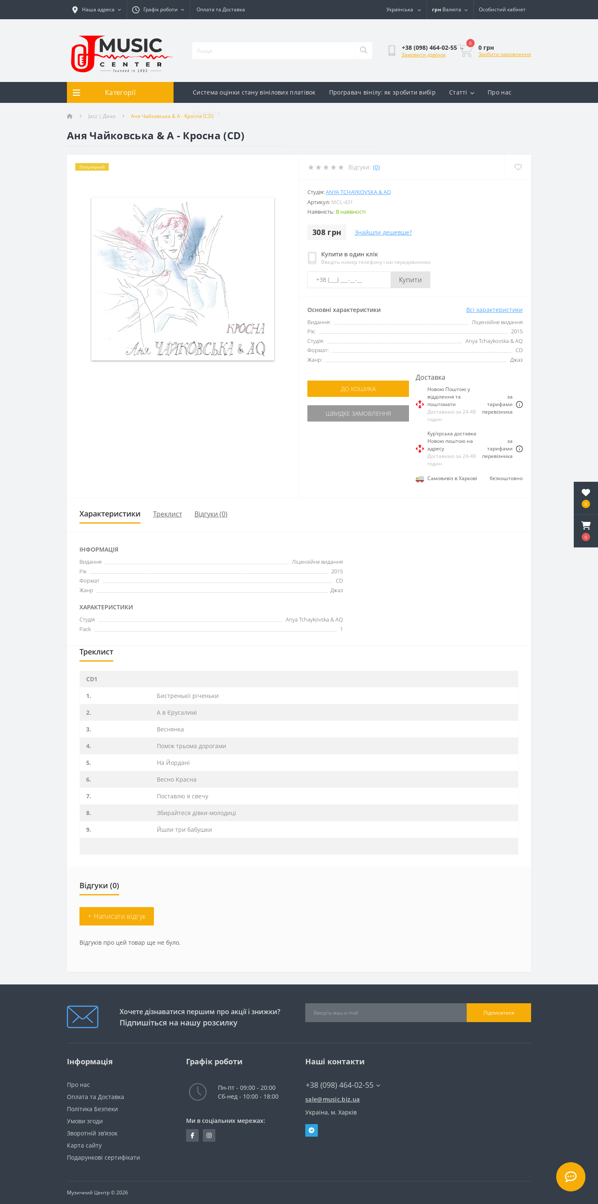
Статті (461, 92)
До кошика (358, 389)
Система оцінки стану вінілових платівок (254, 92)
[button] (586, 531)
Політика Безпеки (92, 1109)
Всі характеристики (494, 310)
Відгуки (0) (210, 514)
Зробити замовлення (504, 54)
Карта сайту (84, 1145)
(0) (376, 167)
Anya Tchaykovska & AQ (358, 192)
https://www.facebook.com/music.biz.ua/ (192, 1135)
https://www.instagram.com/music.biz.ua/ (209, 1135)
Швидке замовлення (358, 413)
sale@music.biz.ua (332, 1099)
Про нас (499, 92)
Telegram (311, 1130)
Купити (410, 279)
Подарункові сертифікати (103, 1157)
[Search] (363, 50)
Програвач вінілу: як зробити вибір (382, 92)
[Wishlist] (518, 167)
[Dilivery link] (519, 404)
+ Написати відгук (117, 916)
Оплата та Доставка (221, 9)
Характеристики (110, 514)
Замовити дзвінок (423, 54)
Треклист (167, 514)
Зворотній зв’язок (92, 1133)
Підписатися (498, 1012)
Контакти (206, 113)
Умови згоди (85, 1121)
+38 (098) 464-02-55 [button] (343, 1085)
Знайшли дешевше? (383, 232)
